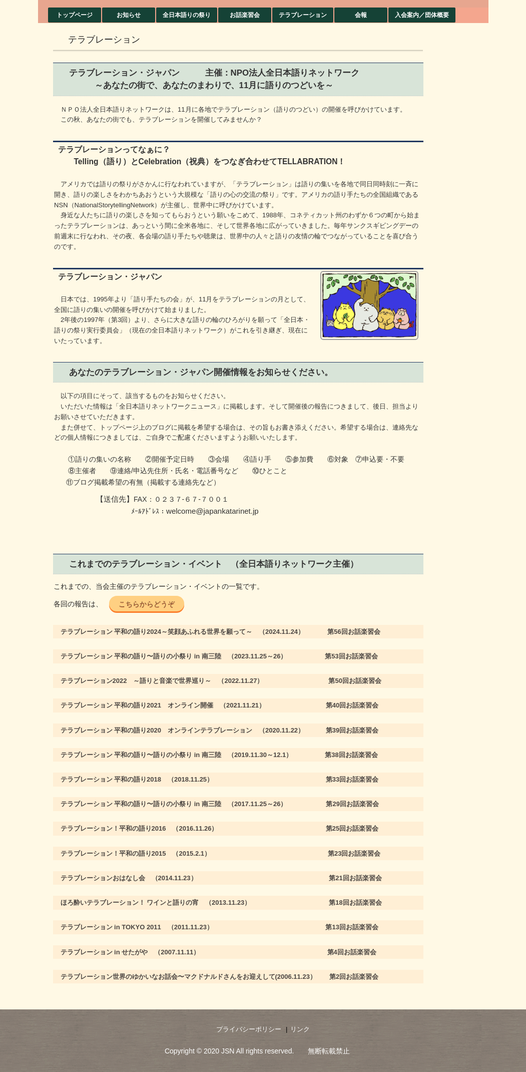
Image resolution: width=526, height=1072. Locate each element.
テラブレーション (303, 15)
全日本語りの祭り (187, 15)
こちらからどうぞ (147, 604)
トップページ (75, 15)
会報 (361, 15)
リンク (300, 1029)
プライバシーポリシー (248, 1029)
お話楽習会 (245, 15)
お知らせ (129, 15)
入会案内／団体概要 (422, 15)
